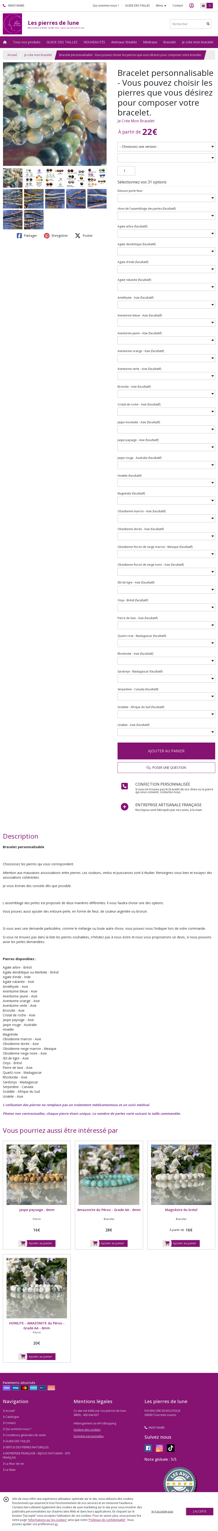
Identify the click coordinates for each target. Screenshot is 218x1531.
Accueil (12, 55)
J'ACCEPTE (199, 1511)
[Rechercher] (208, 24)
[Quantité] (126, 170)
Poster (84, 235)
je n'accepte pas (162, 1511)
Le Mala (9, 1470)
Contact (178, 5)
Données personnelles (88, 1436)
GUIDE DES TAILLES (16, 1441)
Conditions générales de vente (24, 1435)
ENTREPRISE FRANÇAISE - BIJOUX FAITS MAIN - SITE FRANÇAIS (36, 1455)
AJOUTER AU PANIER (166, 751)
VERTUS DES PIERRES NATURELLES (25, 1447)
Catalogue (11, 1417)
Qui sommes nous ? (17, 1429)
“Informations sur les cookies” (47, 1520)
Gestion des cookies (87, 1430)
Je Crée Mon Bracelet (136, 120)
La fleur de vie (13, 1464)
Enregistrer (56, 235)
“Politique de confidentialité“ (107, 1520)
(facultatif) (147, 209)
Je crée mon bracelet (38, 55)
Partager (27, 235)
